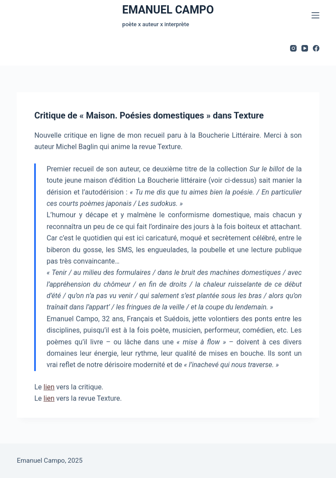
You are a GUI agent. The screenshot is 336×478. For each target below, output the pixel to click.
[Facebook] (316, 48)
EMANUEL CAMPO (168, 9)
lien (48, 387)
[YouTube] (304, 48)
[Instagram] (293, 48)
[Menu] (315, 15)
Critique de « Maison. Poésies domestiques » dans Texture (148, 116)
